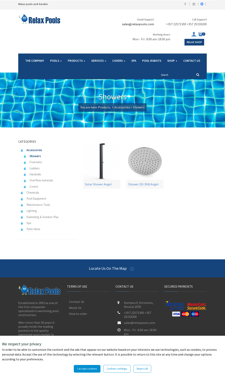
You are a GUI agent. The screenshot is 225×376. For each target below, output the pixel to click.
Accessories (122, 107)
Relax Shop (194, 42)
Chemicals (29, 192)
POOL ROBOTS (151, 61)
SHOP (172, 61)
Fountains (32, 162)
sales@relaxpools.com (138, 24)
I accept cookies (87, 368)
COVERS (118, 61)
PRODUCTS (76, 61)
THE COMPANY (34, 61)
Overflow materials (38, 180)
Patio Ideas (30, 229)
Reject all (142, 368)
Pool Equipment (33, 198)
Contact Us (76, 302)
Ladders (31, 168)
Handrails (32, 174)
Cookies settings (117, 368)
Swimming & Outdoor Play (39, 217)
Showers (32, 156)
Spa (25, 223)
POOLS (56, 61)
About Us (75, 308)
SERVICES (98, 61)
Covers (30, 186)
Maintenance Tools (35, 205)
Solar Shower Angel (98, 184)
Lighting (28, 211)
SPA (133, 61)
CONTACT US (191, 61)
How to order (78, 314)
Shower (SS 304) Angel (143, 184)
